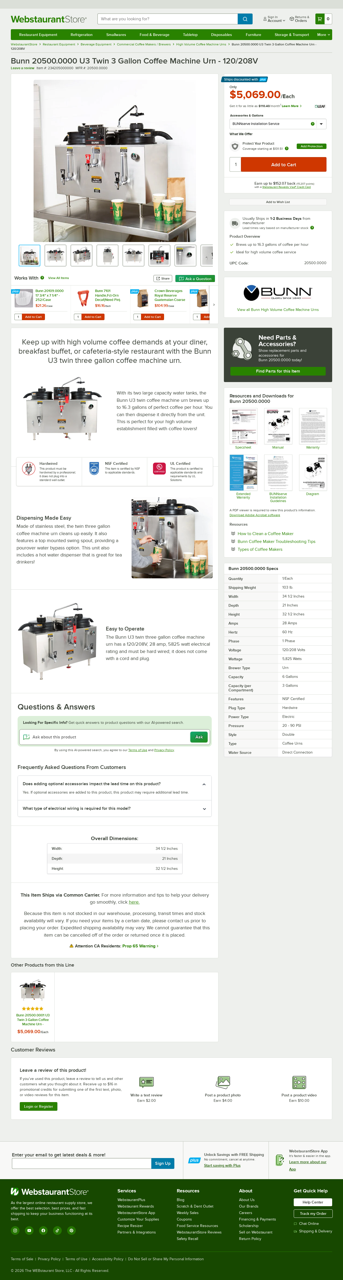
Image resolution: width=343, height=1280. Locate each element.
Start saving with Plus (222, 1165)
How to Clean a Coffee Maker (282, 533)
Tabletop (190, 34)
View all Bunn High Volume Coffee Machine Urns (278, 310)
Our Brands (249, 1206)
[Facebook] (43, 1230)
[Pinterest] (71, 1230)
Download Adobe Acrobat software (255, 515)
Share (163, 278)
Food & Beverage (154, 34)
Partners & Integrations (136, 1232)
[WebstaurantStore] (55, 1191)
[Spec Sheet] (243, 428)
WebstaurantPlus (131, 1200)
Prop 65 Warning (138, 946)
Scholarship (249, 1226)
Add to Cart (33, 317)
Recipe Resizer (130, 1226)
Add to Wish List (278, 202)
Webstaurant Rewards (135, 1206)
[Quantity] (236, 164)
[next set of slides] (214, 305)
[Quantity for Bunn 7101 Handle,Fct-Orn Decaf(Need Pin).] (77, 317)
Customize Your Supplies (138, 1219)
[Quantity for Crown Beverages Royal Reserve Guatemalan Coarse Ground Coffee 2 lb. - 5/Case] (137, 317)
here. (134, 902)
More (323, 34)
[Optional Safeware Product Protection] (243, 479)
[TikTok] (57, 1230)
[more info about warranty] (286, 148)
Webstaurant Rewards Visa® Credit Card (286, 186)
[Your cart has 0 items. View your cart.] (323, 19)
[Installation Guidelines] (278, 479)
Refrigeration (82, 34)
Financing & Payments (257, 1219)
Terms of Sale (22, 1259)
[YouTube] (29, 1230)
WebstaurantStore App (136, 1213)
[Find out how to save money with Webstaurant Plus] (16, 291)
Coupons (184, 1219)
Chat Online (306, 1224)
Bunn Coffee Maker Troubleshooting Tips (282, 541)
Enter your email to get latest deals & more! (58, 1155)
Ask (199, 737)
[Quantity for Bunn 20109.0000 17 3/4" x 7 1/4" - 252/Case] (18, 317)
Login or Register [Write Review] (38, 1106)
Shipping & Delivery (313, 1231)
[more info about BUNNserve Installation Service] (312, 124)
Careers (245, 1213)
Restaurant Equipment (38, 34)
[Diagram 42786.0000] (312, 479)
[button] (29, 255)
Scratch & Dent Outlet (195, 1206)
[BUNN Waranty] (312, 428)
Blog (180, 1200)
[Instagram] (15, 1230)
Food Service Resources (197, 1226)
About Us (247, 1200)
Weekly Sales (188, 1213)
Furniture (253, 34)
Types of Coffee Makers (276, 549)
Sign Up (163, 1163)
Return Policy (250, 1239)
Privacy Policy (164, 750)
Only (233, 87)
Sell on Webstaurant (255, 1232)
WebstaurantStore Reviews (199, 1232)
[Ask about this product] (114, 737)
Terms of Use (137, 750)
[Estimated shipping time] (312, 227)
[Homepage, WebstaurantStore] (50, 19)
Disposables (221, 34)
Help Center (313, 1202)
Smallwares (116, 34)
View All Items (58, 278)
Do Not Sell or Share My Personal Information (166, 1259)
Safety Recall (187, 1239)
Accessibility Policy (107, 1259)
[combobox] (167, 19)
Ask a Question (195, 278)
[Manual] (278, 428)
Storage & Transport (292, 34)
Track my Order (313, 1213)
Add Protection (312, 146)
